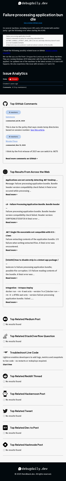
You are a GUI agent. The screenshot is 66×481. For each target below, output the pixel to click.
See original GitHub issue (33, 23)
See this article (37, 130)
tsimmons (10, 117)
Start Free (7, 365)
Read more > (11, 195)
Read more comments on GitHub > (22, 159)
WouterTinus (11, 142)
